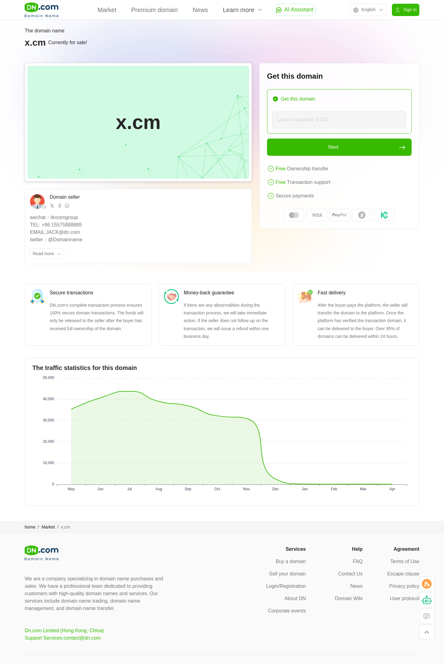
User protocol (404, 598)
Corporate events (287, 610)
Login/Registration (286, 586)
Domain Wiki (349, 598)
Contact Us (350, 573)
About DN (295, 598)
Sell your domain (287, 573)
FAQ (358, 561)
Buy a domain (291, 561)
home (30, 527)
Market (106, 9)
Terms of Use (404, 561)
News (200, 9)
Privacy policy (404, 586)
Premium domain (154, 9)
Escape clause (403, 573)
